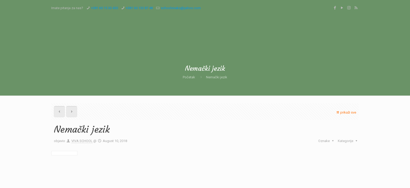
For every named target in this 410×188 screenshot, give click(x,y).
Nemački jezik (216, 77)
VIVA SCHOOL (82, 141)
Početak (189, 77)
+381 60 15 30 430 (104, 8)
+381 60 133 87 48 (139, 8)
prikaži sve (345, 112)
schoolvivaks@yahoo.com (181, 8)
